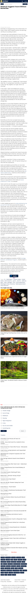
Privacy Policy (3, 581)
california (24, 281)
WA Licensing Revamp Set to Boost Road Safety (13, 501)
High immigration (7, 420)
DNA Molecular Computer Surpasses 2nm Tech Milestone (13, 454)
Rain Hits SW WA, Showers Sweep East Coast (12, 482)
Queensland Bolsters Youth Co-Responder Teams (14, 519)
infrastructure (24, 563)
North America (8, 281)
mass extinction (4, 285)
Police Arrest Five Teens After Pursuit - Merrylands (14, 447)
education (8, 566)
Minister (8, 561)
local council (10, 563)
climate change (17, 279)
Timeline (3, 435)
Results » (22, 431)
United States (7, 568)
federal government (20, 284)
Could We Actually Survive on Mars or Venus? (12, 308)
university (13, 557)
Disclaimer (9, 581)
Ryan (2, 282)
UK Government (16, 570)
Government (8, 557)
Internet (9, 574)
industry (18, 566)
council (23, 561)
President (11, 572)
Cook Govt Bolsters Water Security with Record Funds (13, 497)
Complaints (21, 581)
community (19, 557)
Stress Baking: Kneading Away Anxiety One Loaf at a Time (14, 333)
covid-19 (5, 563)
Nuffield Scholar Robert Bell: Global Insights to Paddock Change (13, 543)
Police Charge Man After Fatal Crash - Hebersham (14, 464)
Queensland (14, 561)
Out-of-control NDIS (8, 425)
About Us (17, 581)
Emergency (21, 568)
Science (2, 4)
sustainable (3, 570)
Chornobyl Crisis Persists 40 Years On (10, 438)
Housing (5, 418)
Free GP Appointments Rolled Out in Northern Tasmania (13, 523)
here (12, 273)
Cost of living (6, 413)
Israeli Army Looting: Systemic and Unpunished (13, 450)
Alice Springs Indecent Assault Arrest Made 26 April (13, 459)
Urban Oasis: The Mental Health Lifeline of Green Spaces (14, 380)
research (8, 559)
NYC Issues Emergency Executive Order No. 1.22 (13, 535)
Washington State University (8, 284)
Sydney (6, 572)
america (19, 281)
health (24, 559)
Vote (3, 431)
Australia (2, 557)
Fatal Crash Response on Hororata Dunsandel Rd (13, 510)
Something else (6, 428)
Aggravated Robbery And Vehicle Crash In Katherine (11, 514)
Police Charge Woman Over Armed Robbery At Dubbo (13, 468)
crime (16, 568)
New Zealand (9, 570)
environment (3, 561)
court (6, 574)
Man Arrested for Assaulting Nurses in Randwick (13, 527)
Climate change (6, 410)
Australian (3, 559)
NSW (12, 559)
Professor (20, 559)
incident (14, 574)
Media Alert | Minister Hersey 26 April (11, 475)
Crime (4, 423)
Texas (5, 282)
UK (1, 563)
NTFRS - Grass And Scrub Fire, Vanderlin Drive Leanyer (13, 442)
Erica (14, 282)
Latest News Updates (5, 579)
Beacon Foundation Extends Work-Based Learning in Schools (14, 548)
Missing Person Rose (6, 493)
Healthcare (5, 415)
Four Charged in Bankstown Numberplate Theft (13, 490)
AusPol (2, 568)
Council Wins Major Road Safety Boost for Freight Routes (14, 505)
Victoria (15, 559)
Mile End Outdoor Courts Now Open (10, 530)
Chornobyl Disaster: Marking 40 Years (10, 472)
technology (14, 566)
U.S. (5, 279)
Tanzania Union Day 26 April (8, 479)
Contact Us (23, 579)
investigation (24, 566)
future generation (20, 282)
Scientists (25, 570)
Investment (3, 566)
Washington (9, 279)
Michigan (10, 282)
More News (14, 552)
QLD (21, 570)
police (23, 557)
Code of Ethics (18, 579)
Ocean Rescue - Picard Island (8, 486)
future (2, 572)
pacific (14, 281)
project (13, 568)
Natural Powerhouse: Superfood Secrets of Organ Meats (14, 357)
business (19, 561)
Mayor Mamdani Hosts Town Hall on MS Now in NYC (13, 539)
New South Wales (17, 563)
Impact (2, 574)
